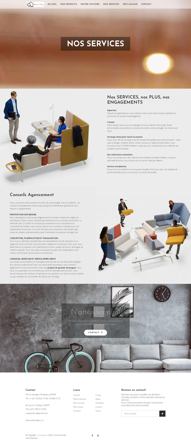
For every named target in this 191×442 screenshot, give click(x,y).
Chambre (100, 403)
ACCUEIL (52, 4)
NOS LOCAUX (130, 4)
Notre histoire (79, 399)
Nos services (78, 403)
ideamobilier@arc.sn (35, 420)
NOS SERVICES (111, 4)
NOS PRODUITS (69, 4)
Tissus (98, 411)
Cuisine (99, 407)
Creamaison (43, 435)
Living (98, 395)
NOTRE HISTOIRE (90, 4)
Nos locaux (78, 407)
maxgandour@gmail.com (37, 413)
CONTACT (146, 4)
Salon (98, 399)
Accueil (76, 395)
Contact (95, 332)
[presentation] (140, 421)
